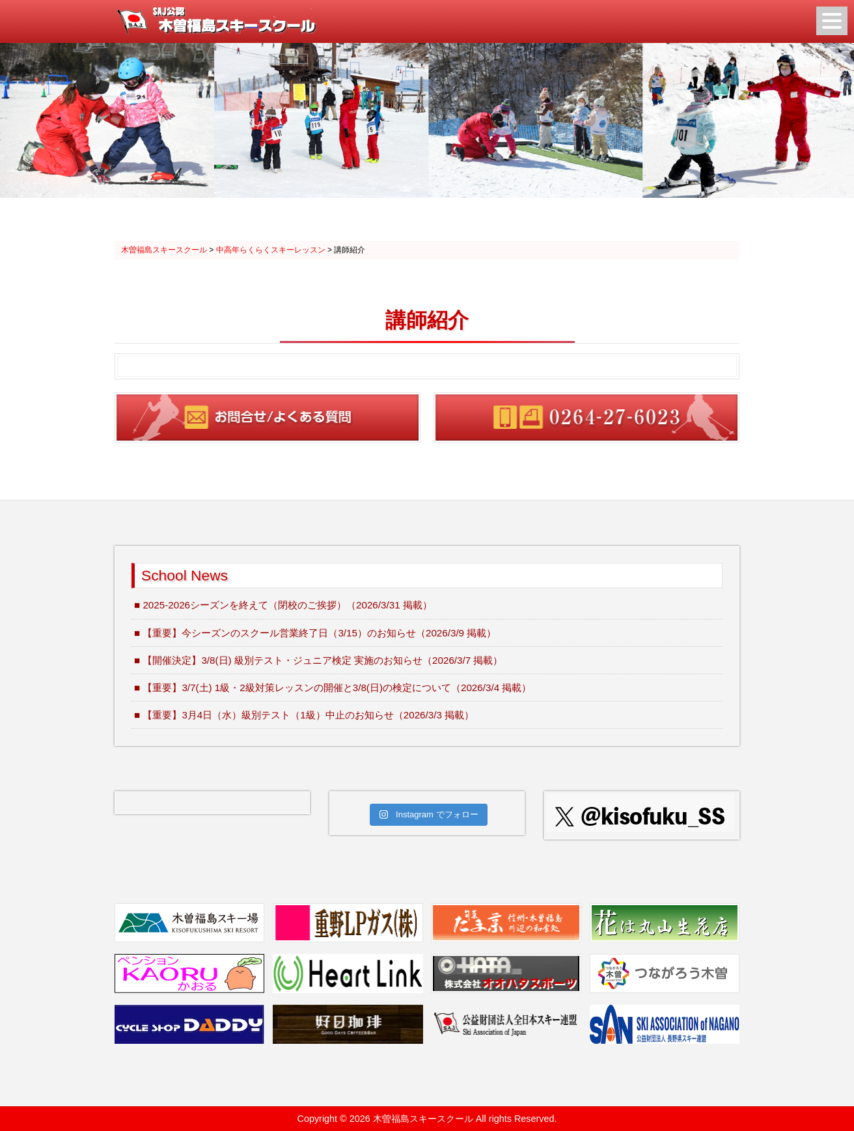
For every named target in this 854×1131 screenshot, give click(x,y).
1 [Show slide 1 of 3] (410, 221)
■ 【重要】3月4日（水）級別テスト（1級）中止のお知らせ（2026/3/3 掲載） (304, 714)
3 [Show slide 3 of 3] (444, 221)
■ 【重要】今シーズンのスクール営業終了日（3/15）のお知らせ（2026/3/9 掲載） (315, 632)
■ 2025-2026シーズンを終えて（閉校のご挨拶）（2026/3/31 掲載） (283, 604)
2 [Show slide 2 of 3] (427, 221)
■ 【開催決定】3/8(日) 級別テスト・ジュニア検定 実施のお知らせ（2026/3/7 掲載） (318, 660)
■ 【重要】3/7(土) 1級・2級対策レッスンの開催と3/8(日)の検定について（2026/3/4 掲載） (332, 687)
